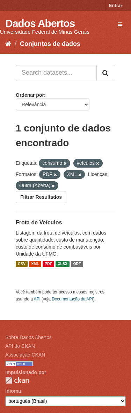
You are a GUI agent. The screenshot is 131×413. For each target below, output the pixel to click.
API (37, 299)
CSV (22, 264)
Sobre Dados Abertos (28, 337)
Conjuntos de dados (50, 43)
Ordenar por (30, 95)
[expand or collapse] (120, 24)
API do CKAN (20, 346)
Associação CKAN (25, 355)
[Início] (8, 43)
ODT (77, 264)
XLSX (62, 264)
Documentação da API (72, 299)
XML (35, 264)
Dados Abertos (40, 23)
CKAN (17, 380)
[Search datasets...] (56, 73)
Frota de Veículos (39, 222)
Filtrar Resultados (41, 197)
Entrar (115, 5)
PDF (48, 264)
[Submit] (105, 73)
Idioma (13, 391)
